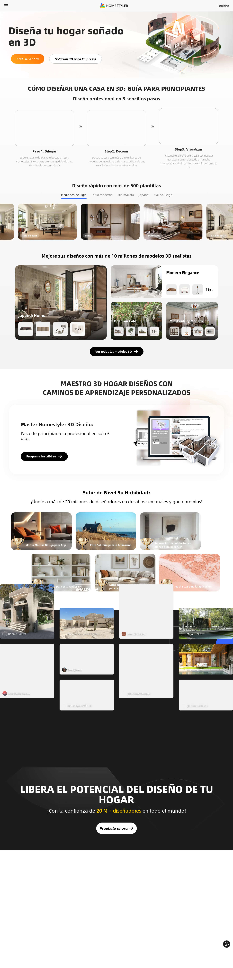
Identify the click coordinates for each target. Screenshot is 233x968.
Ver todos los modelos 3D (116, 351)
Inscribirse (182, 5)
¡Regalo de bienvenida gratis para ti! (156, 13)
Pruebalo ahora (116, 820)
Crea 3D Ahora (28, 58)
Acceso (169, 5)
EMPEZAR (84, 655)
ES (194, 5)
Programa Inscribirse (44, 456)
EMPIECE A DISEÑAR (215, 5)
